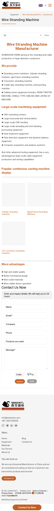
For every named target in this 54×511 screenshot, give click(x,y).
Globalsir (24, 500)
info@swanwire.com (11, 418)
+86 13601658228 (10, 421)
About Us (6, 452)
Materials (6, 445)
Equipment (7, 442)
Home (4, 438)
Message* (26, 358)
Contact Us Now (27, 507)
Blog (24, 438)
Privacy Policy (7, 493)
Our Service (7, 449)
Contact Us (27, 442)
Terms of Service (39, 491)
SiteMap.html (25, 491)
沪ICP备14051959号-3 (23, 493)
